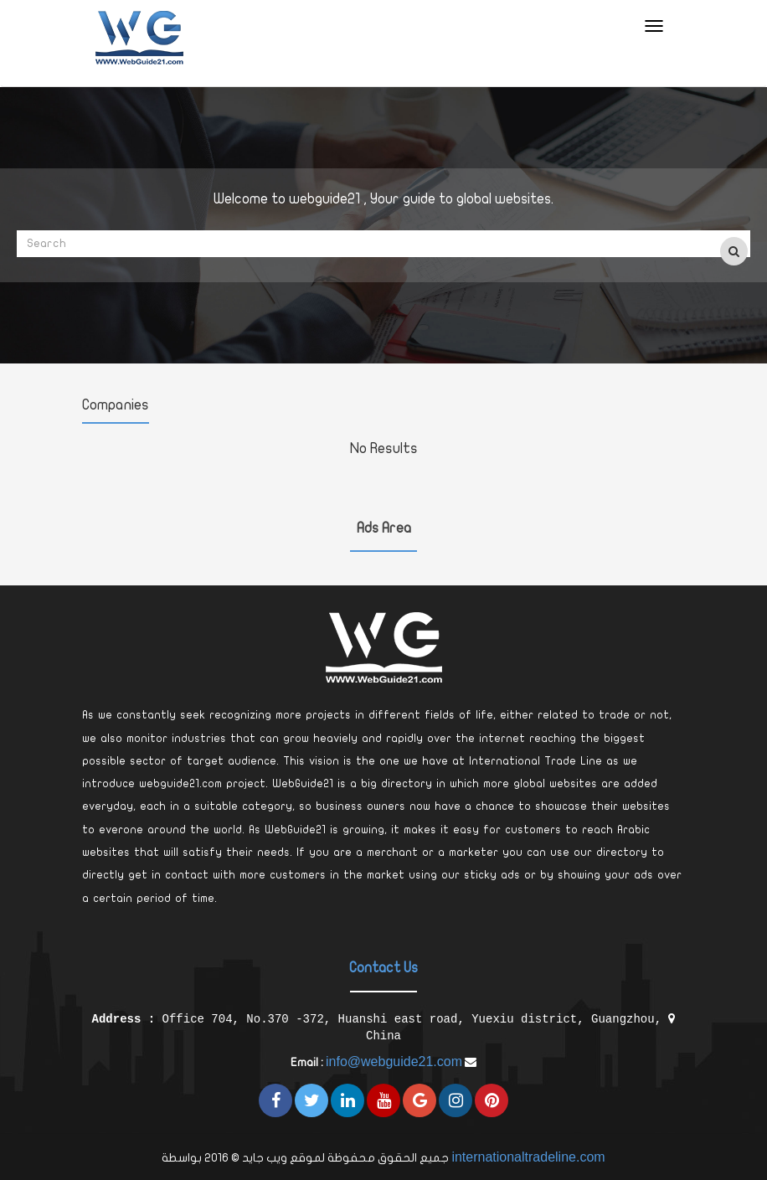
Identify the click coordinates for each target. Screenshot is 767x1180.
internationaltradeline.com (528, 1157)
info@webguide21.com (394, 1061)
